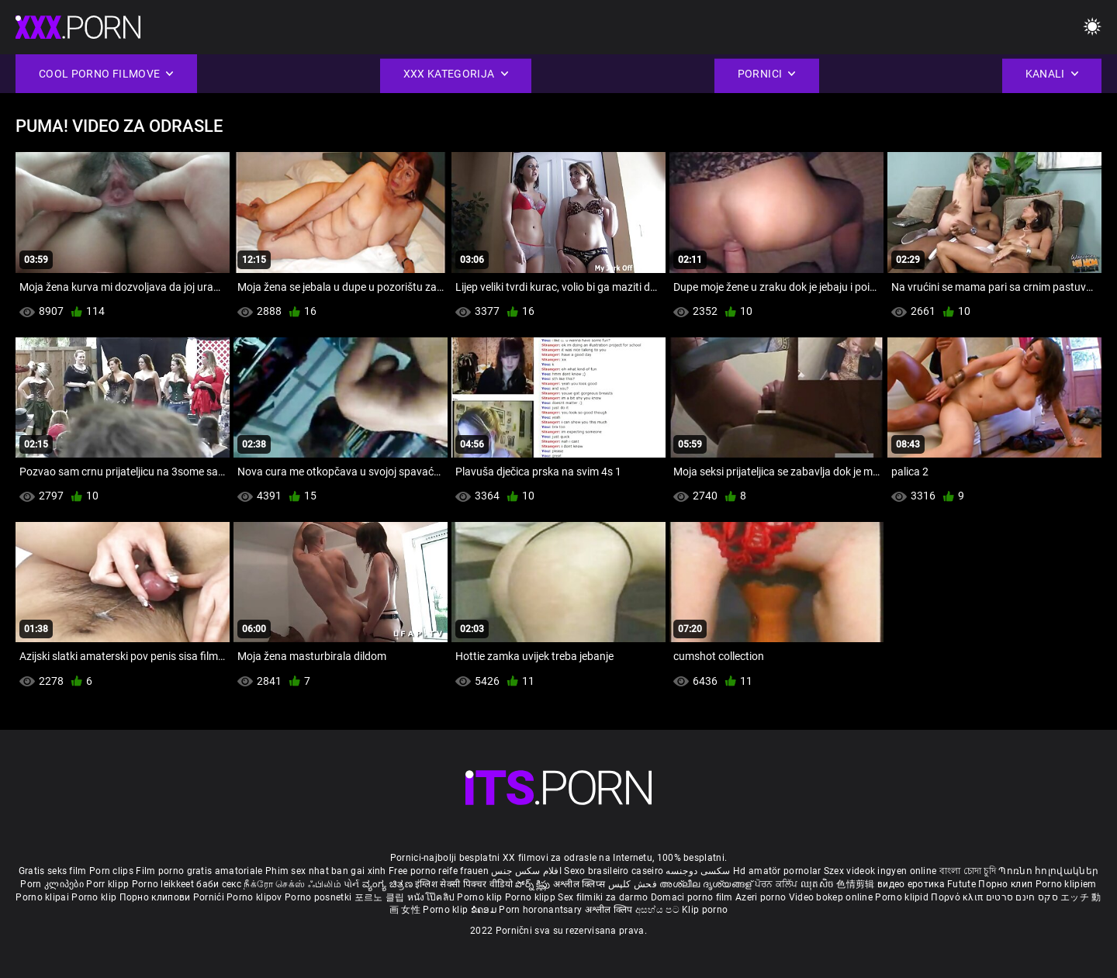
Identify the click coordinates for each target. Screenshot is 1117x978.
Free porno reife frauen (439, 871)
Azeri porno (762, 897)
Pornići (210, 897)
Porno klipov (256, 897)
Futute (961, 884)
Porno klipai (43, 897)
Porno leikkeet (164, 884)
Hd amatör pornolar (777, 871)
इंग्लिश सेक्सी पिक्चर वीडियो (464, 884)
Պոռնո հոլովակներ (1048, 871)
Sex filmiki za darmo (603, 897)
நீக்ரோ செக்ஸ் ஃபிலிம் (292, 884)
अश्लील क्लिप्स (580, 884)
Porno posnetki (319, 897)
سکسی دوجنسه (698, 871)
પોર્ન (352, 884)
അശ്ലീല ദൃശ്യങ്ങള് (706, 884)
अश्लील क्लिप (610, 909)
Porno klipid (903, 897)
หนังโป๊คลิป (432, 897)
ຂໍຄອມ (485, 909)
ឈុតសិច (819, 884)
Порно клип (1006, 884)
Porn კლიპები (53, 884)
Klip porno (705, 909)
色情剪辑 (856, 884)
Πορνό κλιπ (958, 897)
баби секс (218, 884)
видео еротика (911, 884)
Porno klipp (531, 897)
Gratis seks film (53, 871)
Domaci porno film (692, 897)
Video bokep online (831, 897)
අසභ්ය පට (658, 909)
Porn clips (112, 871)
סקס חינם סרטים (1022, 897)
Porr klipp (108, 884)
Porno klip (95, 897)
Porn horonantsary (541, 909)
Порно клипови (156, 897)
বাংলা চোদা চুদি (967, 871)
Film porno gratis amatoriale (199, 871)
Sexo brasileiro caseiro (613, 871)
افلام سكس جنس (526, 871)
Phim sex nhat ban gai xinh (325, 871)
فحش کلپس (634, 884)
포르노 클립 (380, 897)
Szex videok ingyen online (880, 871)
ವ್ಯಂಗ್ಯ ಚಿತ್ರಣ (388, 884)
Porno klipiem (1066, 884)
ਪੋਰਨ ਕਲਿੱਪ (778, 884)
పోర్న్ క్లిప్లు (534, 884)
